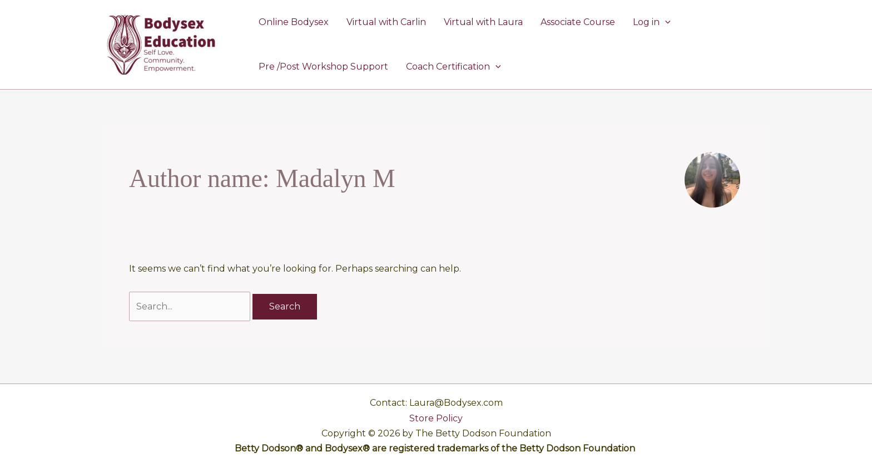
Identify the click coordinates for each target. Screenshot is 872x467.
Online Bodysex (294, 22)
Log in (652, 22)
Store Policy (436, 418)
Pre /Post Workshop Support (323, 66)
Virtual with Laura (483, 22)
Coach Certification (453, 67)
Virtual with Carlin (386, 22)
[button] (665, 22)
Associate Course (578, 22)
